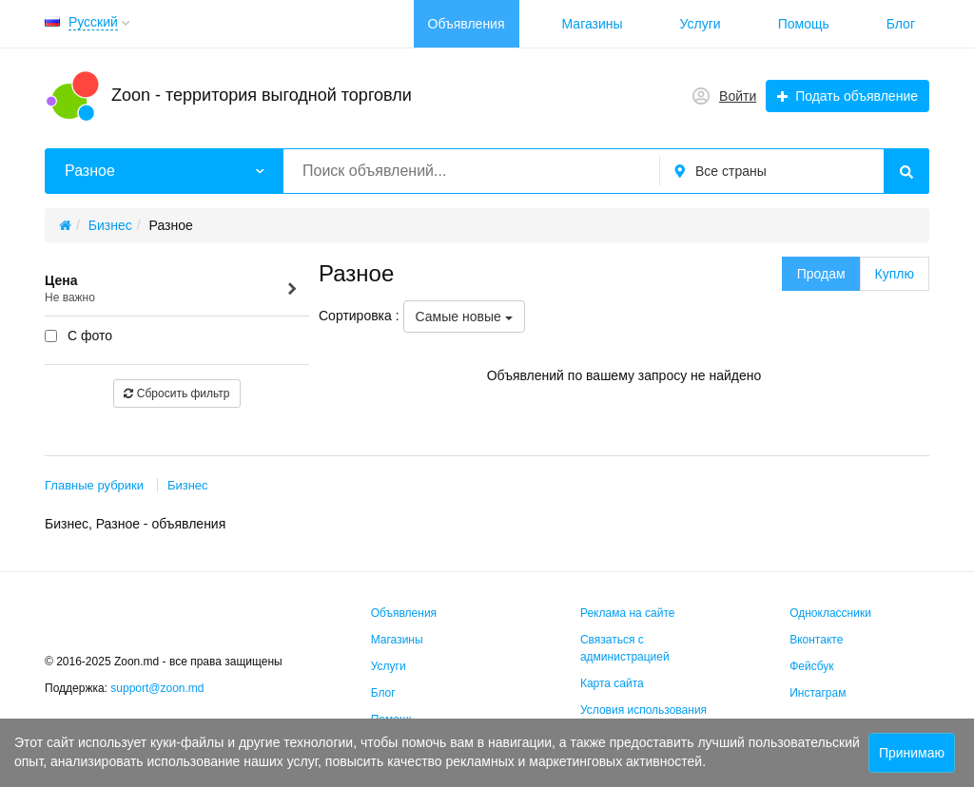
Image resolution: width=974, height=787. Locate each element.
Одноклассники (830, 613)
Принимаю (912, 752)
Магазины (592, 23)
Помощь (803, 23)
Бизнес (187, 485)
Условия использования (643, 710)
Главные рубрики (94, 485)
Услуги (700, 23)
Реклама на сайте (627, 613)
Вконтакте (816, 639)
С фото (78, 335)
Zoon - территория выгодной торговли (261, 95)
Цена (172, 289)
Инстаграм (817, 693)
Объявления (466, 23)
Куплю (894, 273)
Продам (821, 273)
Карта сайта (612, 683)
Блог (900, 23)
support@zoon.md (158, 688)
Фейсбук (811, 666)
